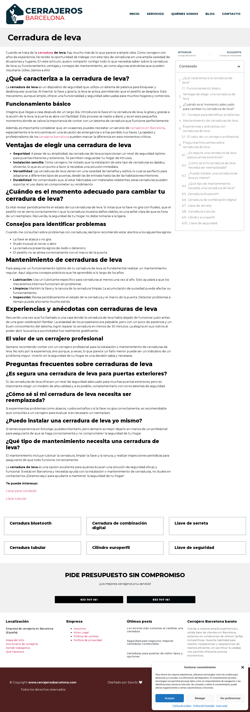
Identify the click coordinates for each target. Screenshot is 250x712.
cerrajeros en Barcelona (147, 128)
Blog (210, 14)
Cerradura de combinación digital (212, 200)
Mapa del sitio (15, 640)
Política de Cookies (182, 705)
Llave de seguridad (203, 223)
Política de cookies (86, 636)
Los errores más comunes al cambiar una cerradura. (155, 630)
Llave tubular (16, 498)
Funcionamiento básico (204, 88)
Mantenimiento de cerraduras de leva (210, 120)
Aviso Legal (221, 705)
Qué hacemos (15, 651)
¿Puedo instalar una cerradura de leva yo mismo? (213, 176)
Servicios (155, 14)
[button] (243, 667)
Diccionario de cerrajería (22, 644)
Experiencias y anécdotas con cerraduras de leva (204, 129)
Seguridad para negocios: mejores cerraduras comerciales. (150, 642)
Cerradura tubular (201, 211)
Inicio (134, 14)
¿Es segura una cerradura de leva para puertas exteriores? (211, 155)
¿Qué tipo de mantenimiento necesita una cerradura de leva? (211, 186)
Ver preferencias (230, 698)
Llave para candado (21, 491)
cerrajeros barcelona (54, 137)
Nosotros (80, 628)
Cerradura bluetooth (203, 194)
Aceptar (169, 698)
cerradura (45, 52)
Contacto (231, 14)
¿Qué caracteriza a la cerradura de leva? (207, 80)
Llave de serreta (199, 205)
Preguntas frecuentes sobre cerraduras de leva (204, 145)
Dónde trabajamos (18, 648)
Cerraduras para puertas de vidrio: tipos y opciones (155, 655)
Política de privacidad (88, 640)
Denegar (200, 698)
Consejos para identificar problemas (213, 115)
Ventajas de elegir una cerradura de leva (209, 96)
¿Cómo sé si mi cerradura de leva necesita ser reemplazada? (211, 165)
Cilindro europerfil (201, 217)
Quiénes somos (184, 14)
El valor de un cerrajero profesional (213, 137)
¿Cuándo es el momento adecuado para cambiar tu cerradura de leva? (208, 107)
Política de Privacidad (203, 705)
